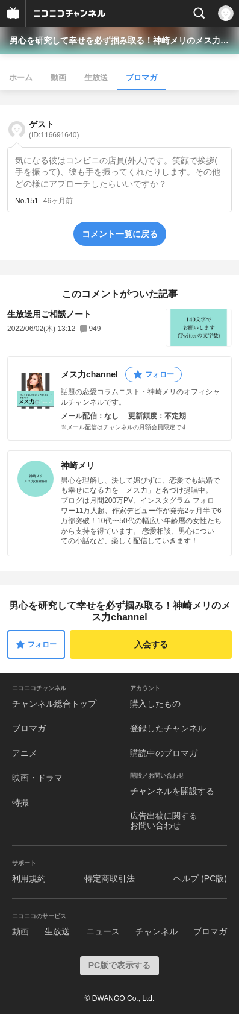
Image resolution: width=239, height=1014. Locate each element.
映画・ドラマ (37, 778)
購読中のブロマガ (163, 753)
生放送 (96, 77)
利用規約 (29, 878)
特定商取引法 (109, 878)
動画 (58, 77)
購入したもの (155, 703)
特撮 (20, 802)
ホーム (21, 77)
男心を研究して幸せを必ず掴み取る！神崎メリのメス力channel (119, 40)
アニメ (24, 753)
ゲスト (54, 129)
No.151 (27, 200)
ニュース (103, 931)
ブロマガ (141, 77)
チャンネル (156, 931)
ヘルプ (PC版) (200, 878)
